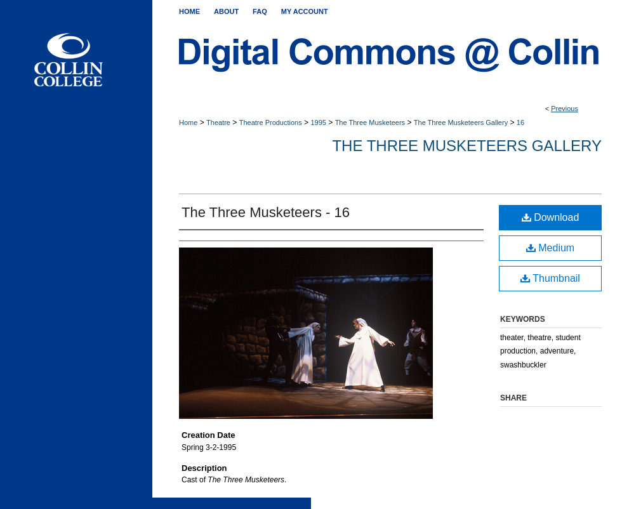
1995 (318, 122)
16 (520, 122)
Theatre (218, 122)
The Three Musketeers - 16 (266, 212)
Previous (564, 108)
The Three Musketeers (370, 122)
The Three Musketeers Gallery (461, 122)
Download (550, 217)
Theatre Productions (270, 122)
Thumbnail (550, 278)
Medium (550, 247)
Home (188, 122)
